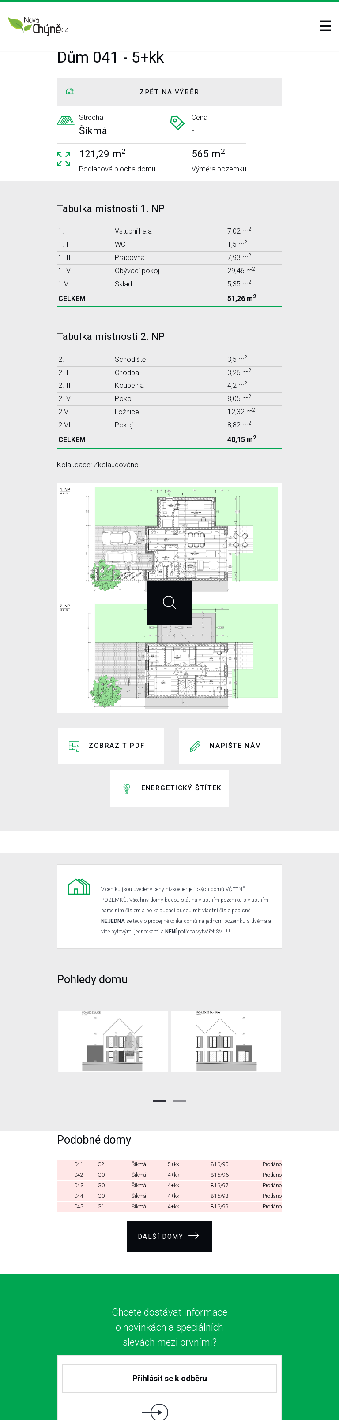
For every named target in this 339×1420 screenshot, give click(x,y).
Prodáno (272, 1101)
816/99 (220, 1143)
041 (78, 1101)
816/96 (220, 1111)
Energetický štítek (181, 749)
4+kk (173, 1111)
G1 (101, 1143)
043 (78, 1122)
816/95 (220, 1101)
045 (78, 1143)
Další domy (169, 1169)
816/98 (220, 1133)
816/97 (220, 1122)
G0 (101, 1111)
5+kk (173, 1101)
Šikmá (139, 1101)
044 (78, 1133)
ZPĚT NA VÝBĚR (169, 92)
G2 (101, 1101)
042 (78, 1111)
